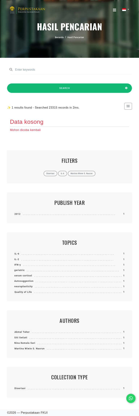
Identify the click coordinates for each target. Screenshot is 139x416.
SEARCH (64, 90)
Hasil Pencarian (76, 37)
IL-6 (16, 253)
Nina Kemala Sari (24, 343)
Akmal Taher (22, 332)
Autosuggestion (23, 281)
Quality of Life (23, 292)
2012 (17, 214)
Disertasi (20, 388)
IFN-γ (17, 264)
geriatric (19, 270)
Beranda (59, 37)
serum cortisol (23, 275)
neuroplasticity (23, 286)
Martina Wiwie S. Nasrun (29, 348)
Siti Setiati (20, 337)
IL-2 (16, 259)
